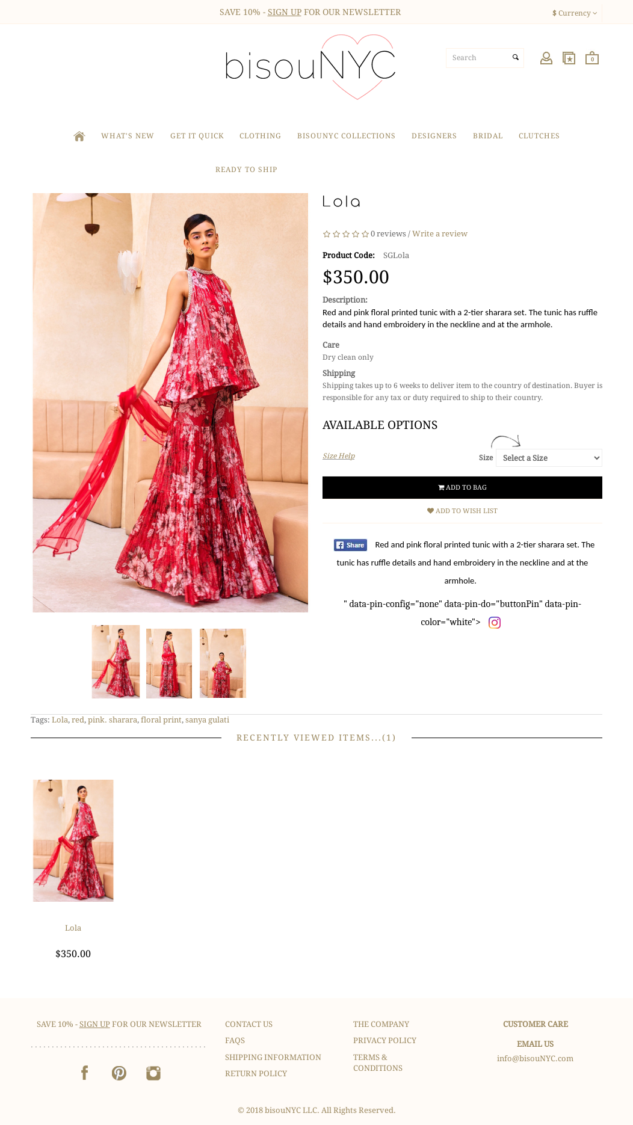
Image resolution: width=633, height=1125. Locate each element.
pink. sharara (112, 719)
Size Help (338, 456)
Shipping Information (273, 1057)
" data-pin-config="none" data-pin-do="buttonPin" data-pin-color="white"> (466, 583)
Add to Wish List (462, 511)
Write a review (440, 233)
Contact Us (249, 1024)
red (78, 719)
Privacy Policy (384, 1040)
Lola (60, 719)
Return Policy (256, 1073)
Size (486, 458)
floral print (161, 719)
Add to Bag (462, 488)
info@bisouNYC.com (535, 1058)
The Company (381, 1024)
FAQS (235, 1040)
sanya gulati (207, 719)
